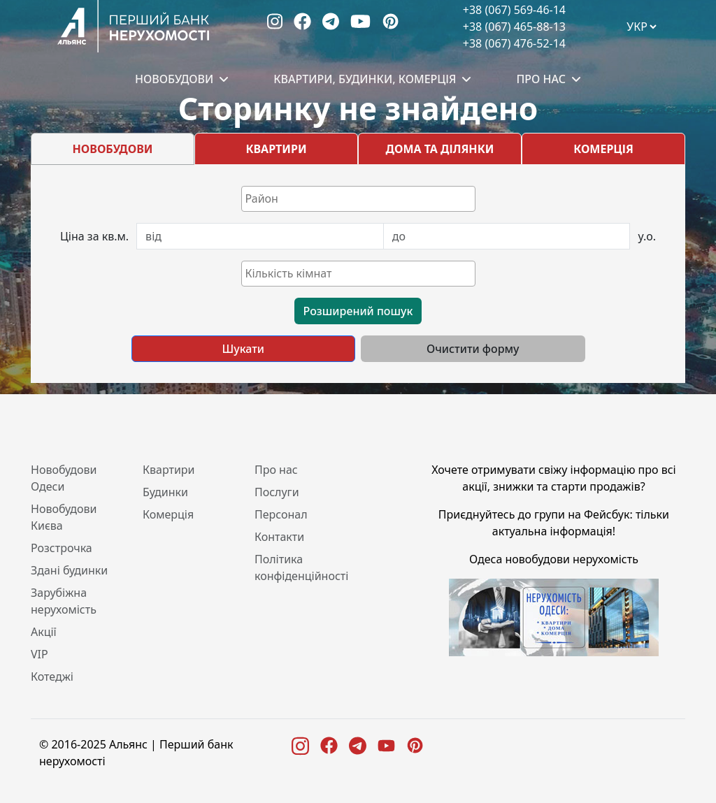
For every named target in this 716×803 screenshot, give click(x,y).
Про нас (540, 79)
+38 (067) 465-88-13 (514, 26)
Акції (44, 631)
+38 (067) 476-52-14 (514, 43)
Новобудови (174, 79)
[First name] (260, 236)
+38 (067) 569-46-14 (514, 9)
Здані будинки (69, 570)
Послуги (277, 492)
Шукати (243, 348)
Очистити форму (473, 348)
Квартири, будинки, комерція (364, 79)
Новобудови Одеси (64, 478)
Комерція (168, 514)
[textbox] (361, 198)
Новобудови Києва (64, 517)
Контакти (279, 536)
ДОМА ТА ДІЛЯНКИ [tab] (440, 149)
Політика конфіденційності (301, 567)
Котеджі (52, 676)
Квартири (169, 469)
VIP (39, 654)
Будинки (165, 492)
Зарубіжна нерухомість (63, 601)
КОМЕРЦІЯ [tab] (603, 149)
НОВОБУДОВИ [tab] (113, 149)
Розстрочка (61, 548)
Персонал (281, 514)
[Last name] (507, 236)
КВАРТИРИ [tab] (275, 149)
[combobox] (358, 199)
